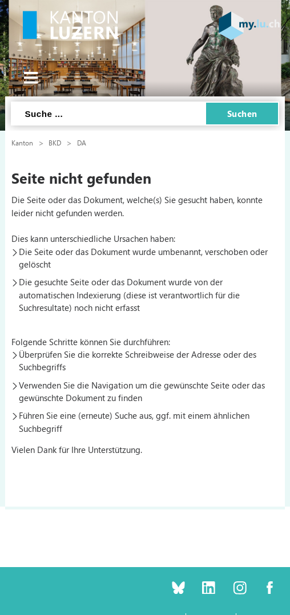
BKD (55, 142)
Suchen (242, 113)
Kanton (22, 142)
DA (81, 142)
